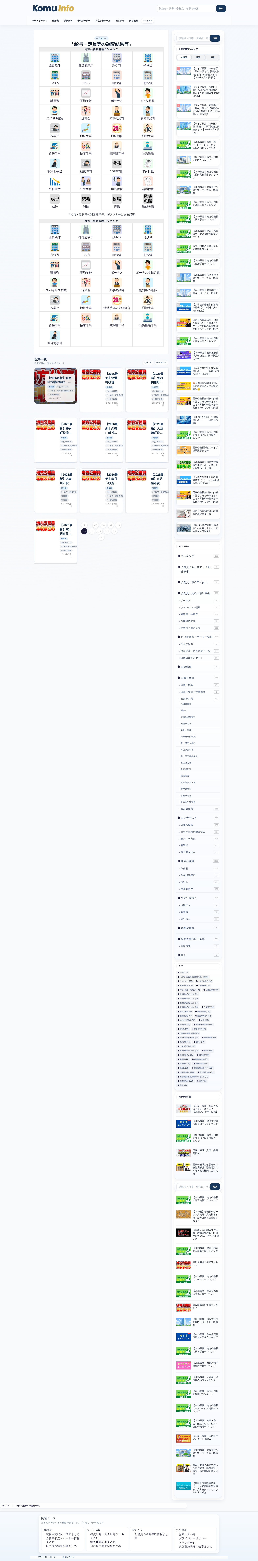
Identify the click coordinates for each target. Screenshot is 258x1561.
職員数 (55, 95)
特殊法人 (200, 905)
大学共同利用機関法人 (200, 832)
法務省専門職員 (188, 736)
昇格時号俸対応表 (200, 628)
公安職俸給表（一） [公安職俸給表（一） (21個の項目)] (189, 994)
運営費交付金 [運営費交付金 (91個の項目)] (206, 1072)
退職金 (86, 113)
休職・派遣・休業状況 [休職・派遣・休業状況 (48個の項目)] (190, 990)
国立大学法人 (200, 817)
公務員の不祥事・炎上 (200, 582)
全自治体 (55, 60)
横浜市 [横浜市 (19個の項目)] (200, 1042)
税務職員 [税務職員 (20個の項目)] (185, 1064)
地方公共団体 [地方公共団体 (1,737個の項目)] (187, 1020)
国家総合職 (200, 808)
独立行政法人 (200, 897)
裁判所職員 (200, 927)
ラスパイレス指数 (55, 285)
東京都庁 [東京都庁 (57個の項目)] (185, 1042)
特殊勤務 (148, 148)
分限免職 (86, 183)
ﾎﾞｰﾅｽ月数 (148, 95)
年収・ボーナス (39, 20)
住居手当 (55, 148)
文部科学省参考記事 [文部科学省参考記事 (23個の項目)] (189, 1037)
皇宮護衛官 (186, 769)
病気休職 (117, 183)
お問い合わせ (187, 1534)
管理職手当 (116, 148)
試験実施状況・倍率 (200, 938)
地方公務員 (200, 861)
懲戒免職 (148, 201)
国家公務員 (200, 677)
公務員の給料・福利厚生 (200, 593)
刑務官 (184, 710)
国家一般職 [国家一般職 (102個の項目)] (203, 1011)
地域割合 (117, 130)
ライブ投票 (200, 644)
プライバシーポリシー (193, 1538)
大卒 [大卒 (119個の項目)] (205, 1020)
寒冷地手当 (54, 166)
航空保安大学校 (188, 782)
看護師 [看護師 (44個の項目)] (184, 1059)
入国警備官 (186, 704)
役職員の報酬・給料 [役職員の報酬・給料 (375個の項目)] (189, 1033)
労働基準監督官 (188, 717)
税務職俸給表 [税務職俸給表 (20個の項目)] (200, 1059)
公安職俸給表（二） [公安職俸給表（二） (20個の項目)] (189, 998)
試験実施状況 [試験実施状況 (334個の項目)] (187, 1072)
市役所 (55, 77)
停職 (117, 201)
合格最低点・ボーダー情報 (200, 636)
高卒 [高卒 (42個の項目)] (183, 1085)
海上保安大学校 (188, 743)
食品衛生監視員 (188, 802)
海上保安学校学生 (189, 756)
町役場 (117, 77)
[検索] (221, 8)
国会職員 (200, 666)
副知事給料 (148, 113)
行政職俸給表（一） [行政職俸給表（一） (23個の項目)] (203, 1068)
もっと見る (147, 21)
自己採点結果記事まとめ (61, 1546)
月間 (212, 57)
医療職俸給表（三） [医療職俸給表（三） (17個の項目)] (189, 1003)
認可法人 (200, 919)
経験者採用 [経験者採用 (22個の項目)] (201, 1064)
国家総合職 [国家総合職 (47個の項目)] (186, 1016)
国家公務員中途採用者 (200, 692)
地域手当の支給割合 (116, 302)
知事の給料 (116, 113)
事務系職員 (200, 825)
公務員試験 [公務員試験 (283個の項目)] (212, 990)
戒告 (55, 201)
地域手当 (86, 130)
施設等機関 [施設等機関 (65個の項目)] (210, 1037)
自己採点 (120, 20)
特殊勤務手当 (148, 320)
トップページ (187, 1542)
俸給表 (55, 20)
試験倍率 (68, 20)
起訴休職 (148, 183)
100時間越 (117, 166)
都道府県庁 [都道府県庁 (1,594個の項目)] (187, 1081)
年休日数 (148, 166)
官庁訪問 (200, 946)
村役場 (148, 77)
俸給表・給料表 (200, 614)
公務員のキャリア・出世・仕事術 (200, 569)
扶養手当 (86, 148)
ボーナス (117, 95)
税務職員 (185, 776)
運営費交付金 (200, 852)
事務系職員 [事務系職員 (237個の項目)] (186, 985)
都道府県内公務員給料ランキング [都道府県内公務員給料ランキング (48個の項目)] (194, 1077)
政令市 (117, 60)
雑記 (200, 955)
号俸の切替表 (200, 621)
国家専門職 (200, 698)
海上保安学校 (187, 750)
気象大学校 (186, 730)
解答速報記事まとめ (103, 1541)
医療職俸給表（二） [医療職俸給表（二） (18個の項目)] (189, 1007)
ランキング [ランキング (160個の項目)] (186, 981)
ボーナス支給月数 (148, 267)
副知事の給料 (148, 285)
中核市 (86, 77)
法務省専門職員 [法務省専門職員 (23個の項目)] (187, 1046)
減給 (86, 201)
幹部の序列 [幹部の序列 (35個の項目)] (200, 1029)
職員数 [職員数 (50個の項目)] (184, 1068)
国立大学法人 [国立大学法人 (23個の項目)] (204, 1016)
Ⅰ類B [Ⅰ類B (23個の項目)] (184, 972)
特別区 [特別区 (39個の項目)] (208, 1051)
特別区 (148, 60)
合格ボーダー (83, 20)
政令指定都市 (200, 875)
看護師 (200, 845)
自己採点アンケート (200, 658)
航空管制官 (186, 789)
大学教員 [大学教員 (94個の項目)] (185, 1024)
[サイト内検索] (186, 8)
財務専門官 (186, 795)
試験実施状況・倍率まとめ (63, 1534)
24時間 (184, 57)
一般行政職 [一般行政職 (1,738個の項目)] (205, 981)
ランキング (200, 556)
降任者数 (55, 183)
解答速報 (133, 20)
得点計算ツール (102, 20)
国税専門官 (186, 723)
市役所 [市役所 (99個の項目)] (184, 1029)
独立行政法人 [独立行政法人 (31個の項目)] (186, 1055)
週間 (198, 57)
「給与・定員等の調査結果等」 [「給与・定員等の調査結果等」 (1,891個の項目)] (194, 977)
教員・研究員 (200, 838)
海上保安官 (186, 763)
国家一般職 (200, 685)
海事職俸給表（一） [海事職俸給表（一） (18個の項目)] (189, 1051)
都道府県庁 (85, 60)
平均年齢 (86, 95)
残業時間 (86, 166)
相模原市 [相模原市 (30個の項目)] (204, 1055)
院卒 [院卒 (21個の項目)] (202, 1081)
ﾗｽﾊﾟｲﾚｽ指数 (55, 113)
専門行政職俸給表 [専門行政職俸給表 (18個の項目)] (204, 1024)
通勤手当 (148, 130)
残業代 (55, 130)
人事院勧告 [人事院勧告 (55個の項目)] (204, 985)
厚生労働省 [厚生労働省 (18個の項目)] (186, 1011)
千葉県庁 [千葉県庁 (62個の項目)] (209, 1007)
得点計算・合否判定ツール (200, 651)
